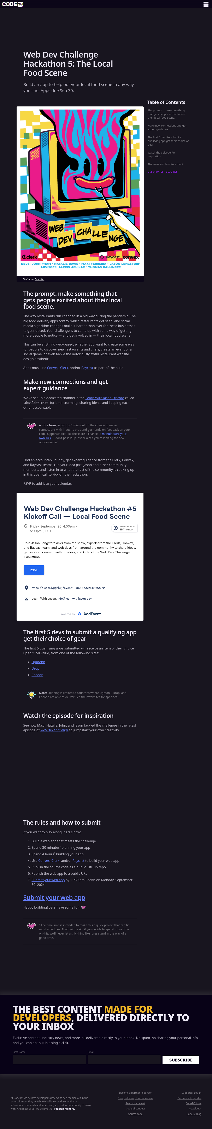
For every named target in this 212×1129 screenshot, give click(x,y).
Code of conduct (135, 1108)
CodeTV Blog (194, 1114)
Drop (35, 668)
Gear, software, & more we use (135, 1098)
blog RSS (172, 171)
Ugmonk (38, 662)
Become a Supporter (189, 1098)
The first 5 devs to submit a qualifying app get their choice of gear (168, 140)
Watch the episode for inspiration (161, 154)
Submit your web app (48, 880)
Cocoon (37, 675)
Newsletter (195, 1108)
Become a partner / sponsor (135, 1093)
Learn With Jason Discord (105, 398)
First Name (19, 1052)
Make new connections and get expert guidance (167, 127)
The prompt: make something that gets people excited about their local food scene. (167, 114)
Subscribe (180, 1060)
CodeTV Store (193, 1103)
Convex (52, 367)
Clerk (64, 367)
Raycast (87, 367)
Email (91, 1052)
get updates (156, 171)
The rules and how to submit (165, 164)
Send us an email (135, 1103)
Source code (135, 1114)
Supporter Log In (191, 1093)
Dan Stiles (39, 279)
